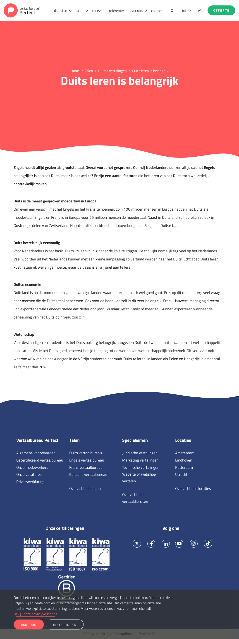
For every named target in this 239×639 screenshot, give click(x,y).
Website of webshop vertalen (139, 477)
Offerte (221, 10)
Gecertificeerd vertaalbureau (39, 460)
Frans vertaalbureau (86, 467)
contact (157, 10)
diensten (60, 10)
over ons (136, 10)
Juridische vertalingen (140, 453)
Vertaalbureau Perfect (37, 440)
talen (80, 10)
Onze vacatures (29, 474)
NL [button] (184, 10)
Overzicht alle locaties (193, 488)
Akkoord (28, 624)
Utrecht (181, 474)
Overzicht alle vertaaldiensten (135, 498)
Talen (74, 440)
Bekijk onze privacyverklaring (35, 614)
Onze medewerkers (32, 467)
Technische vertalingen (140, 467)
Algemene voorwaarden (35, 453)
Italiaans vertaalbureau (88, 474)
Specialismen (135, 440)
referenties (117, 10)
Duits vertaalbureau (85, 453)
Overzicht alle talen (85, 488)
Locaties (183, 440)
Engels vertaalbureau (86, 460)
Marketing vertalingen (140, 460)
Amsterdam (184, 453)
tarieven (98, 10)
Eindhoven (183, 460)
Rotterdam (184, 467)
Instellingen (64, 624)
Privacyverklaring (30, 482)
